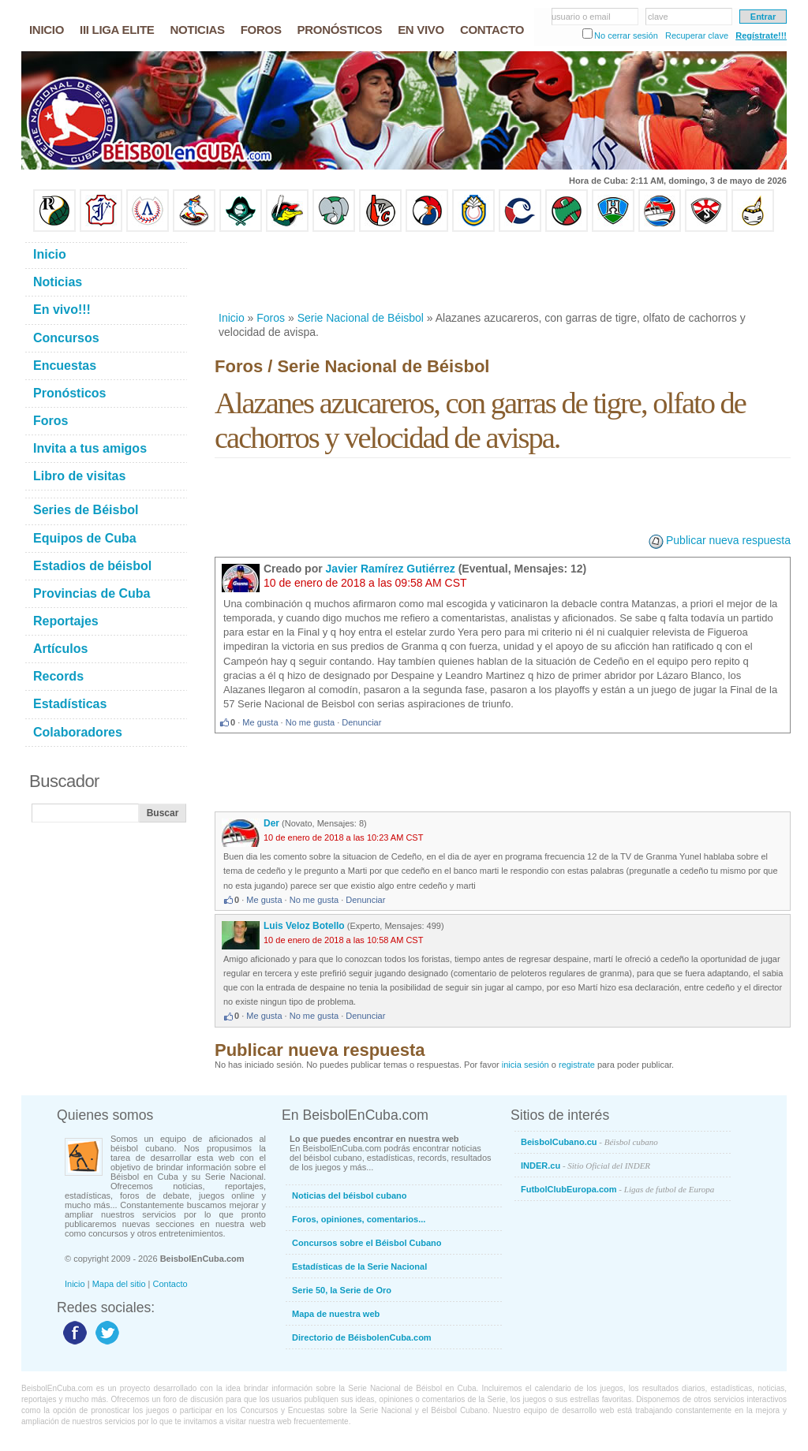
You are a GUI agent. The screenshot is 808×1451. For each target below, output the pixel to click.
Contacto (170, 1284)
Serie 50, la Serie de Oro (341, 1290)
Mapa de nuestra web (336, 1314)
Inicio (232, 317)
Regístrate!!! (761, 35)
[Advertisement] (502, 271)
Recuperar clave (696, 35)
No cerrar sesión (626, 35)
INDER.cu (585, 1165)
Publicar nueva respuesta (728, 540)
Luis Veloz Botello (304, 925)
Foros (270, 317)
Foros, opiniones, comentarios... (358, 1219)
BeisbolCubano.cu (589, 1142)
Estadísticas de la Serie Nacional (359, 1266)
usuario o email (581, 16)
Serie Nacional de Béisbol (360, 317)
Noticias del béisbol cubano (349, 1195)
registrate (577, 1064)
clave (658, 16)
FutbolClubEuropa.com (617, 1189)
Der (271, 823)
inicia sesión (525, 1064)
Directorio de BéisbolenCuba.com (362, 1337)
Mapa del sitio (119, 1284)
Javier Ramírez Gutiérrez (390, 568)
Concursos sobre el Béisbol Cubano (366, 1243)
